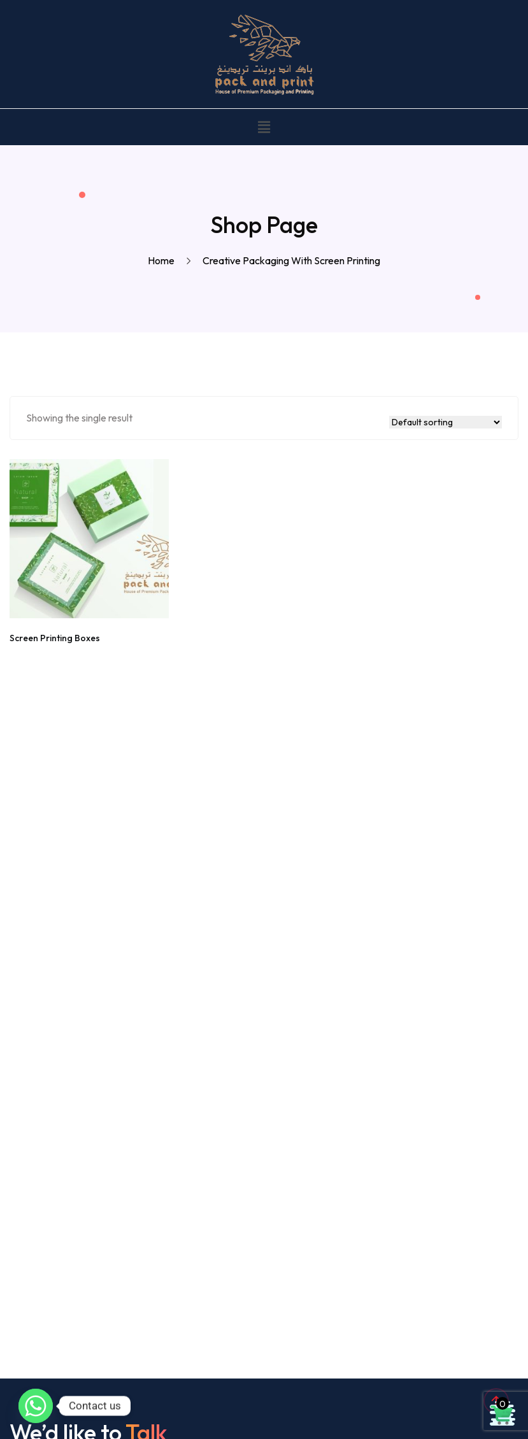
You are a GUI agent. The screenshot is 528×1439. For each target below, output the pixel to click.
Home (163, 260)
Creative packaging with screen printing (291, 260)
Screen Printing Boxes (55, 638)
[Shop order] (445, 422)
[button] (264, 127)
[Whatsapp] (35, 1406)
